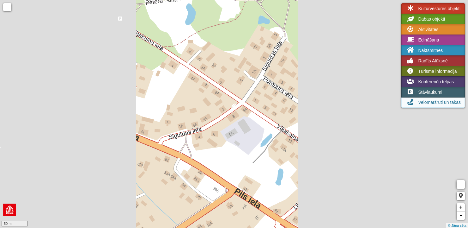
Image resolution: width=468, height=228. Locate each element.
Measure (461, 184)
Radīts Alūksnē (426, 60)
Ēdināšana (422, 39)
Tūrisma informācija (431, 71)
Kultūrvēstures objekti (432, 8)
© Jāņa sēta (457, 225)
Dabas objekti (425, 19)
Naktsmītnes (424, 50)
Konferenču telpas (429, 81)
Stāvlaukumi (423, 92)
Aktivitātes (421, 29)
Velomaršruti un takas (433, 102)
